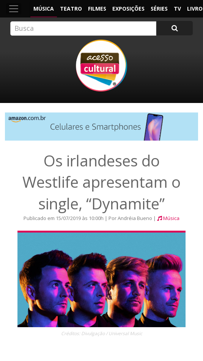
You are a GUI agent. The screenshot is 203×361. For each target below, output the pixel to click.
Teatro (71, 8)
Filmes (97, 8)
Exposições (128, 8)
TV (177, 8)
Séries (159, 8)
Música (43, 8)
